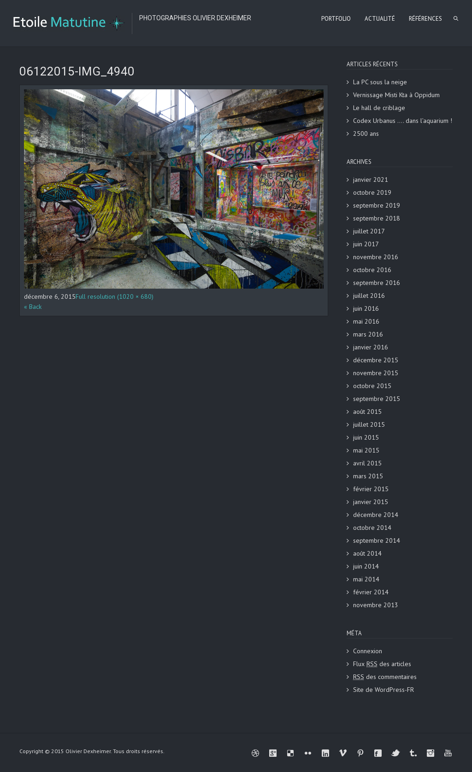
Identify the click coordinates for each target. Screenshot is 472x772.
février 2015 (371, 489)
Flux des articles (382, 664)
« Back (32, 306)
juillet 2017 (369, 231)
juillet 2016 (369, 295)
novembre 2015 (375, 373)
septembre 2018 (376, 218)
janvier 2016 (370, 347)
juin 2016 (366, 308)
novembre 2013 (375, 605)
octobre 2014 (372, 527)
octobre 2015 (372, 386)
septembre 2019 (376, 205)
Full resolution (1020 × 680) (114, 296)
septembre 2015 (376, 399)
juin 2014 (366, 566)
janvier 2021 (370, 179)
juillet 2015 (369, 424)
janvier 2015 (370, 502)
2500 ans (366, 133)
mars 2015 (368, 476)
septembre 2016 (376, 283)
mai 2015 (366, 450)
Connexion (367, 651)
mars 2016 (368, 334)
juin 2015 (366, 437)
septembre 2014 (376, 540)
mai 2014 (366, 579)
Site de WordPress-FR (383, 689)
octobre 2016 (372, 270)
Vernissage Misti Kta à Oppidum (396, 95)
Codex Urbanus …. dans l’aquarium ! (402, 120)
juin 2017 (366, 244)
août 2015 (367, 411)
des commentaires (385, 677)
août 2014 (367, 553)
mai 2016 (366, 321)
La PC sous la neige (380, 82)
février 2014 (371, 592)
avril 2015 (367, 463)
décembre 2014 (375, 515)
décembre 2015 (375, 360)
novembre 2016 (375, 257)
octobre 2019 (372, 192)
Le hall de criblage (379, 108)
